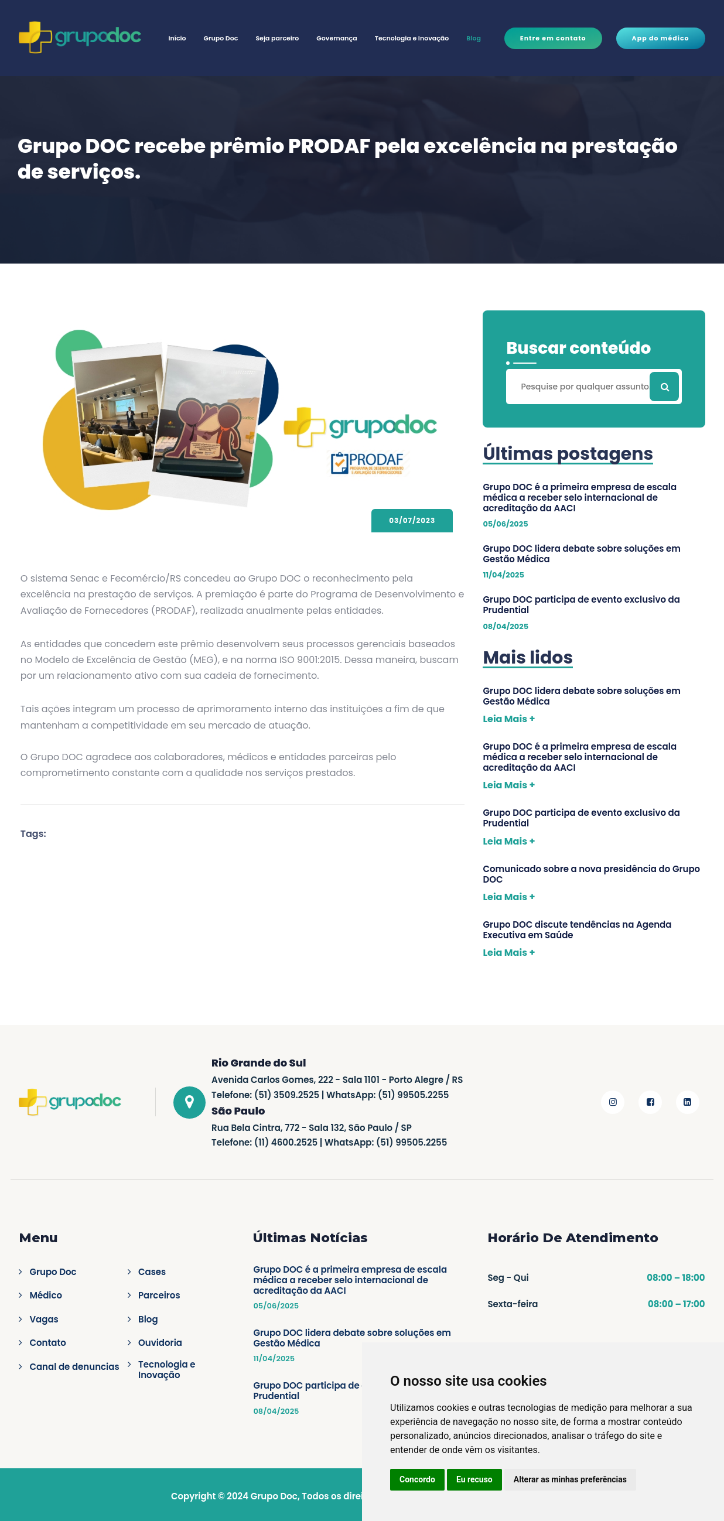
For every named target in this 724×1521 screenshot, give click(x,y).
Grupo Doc (221, 38)
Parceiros (159, 1295)
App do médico (660, 38)
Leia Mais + (509, 719)
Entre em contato (553, 38)
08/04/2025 (276, 1411)
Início (177, 38)
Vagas (43, 1319)
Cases (152, 1272)
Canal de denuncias (74, 1367)
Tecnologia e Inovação (412, 38)
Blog (473, 38)
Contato (47, 1343)
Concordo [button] (417, 1479)
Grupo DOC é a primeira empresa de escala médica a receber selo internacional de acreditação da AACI (580, 498)
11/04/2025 (274, 1358)
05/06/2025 (276, 1306)
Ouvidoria (160, 1343)
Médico (45, 1295)
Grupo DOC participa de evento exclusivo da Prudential (581, 605)
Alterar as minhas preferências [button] (570, 1479)
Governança (336, 38)
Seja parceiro (277, 38)
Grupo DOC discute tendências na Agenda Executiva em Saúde (577, 930)
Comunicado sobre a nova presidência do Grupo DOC (591, 874)
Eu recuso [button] (474, 1479)
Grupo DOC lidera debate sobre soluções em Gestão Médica (582, 554)
